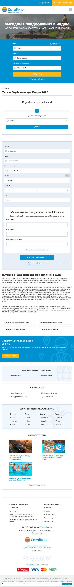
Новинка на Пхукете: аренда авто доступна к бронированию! (19, 457)
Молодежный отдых (49, 393)
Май (13, 424)
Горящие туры (49, 514)
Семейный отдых (17, 393)
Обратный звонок (46, 527)
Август (28, 424)
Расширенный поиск (37, 79)
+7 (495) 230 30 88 (43, 3)
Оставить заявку (10, 356)
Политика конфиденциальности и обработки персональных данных (21, 515)
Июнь (28, 418)
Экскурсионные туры (19, 397)
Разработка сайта (32, 565)
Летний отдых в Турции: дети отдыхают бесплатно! (20, 479)
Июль (28, 421)
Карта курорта (46, 375)
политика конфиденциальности (42, 578)
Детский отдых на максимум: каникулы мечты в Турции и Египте (53, 457)
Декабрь (59, 418)
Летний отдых (49, 521)
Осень (42, 414)
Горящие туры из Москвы (35, 546)
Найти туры (37, 74)
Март (14, 418)
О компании (13, 508)
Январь (58, 421)
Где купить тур (37, 533)
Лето (27, 414)
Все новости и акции (37, 485)
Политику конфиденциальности (38, 263)
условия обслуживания (59, 578)
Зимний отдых (49, 518)
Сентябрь (44, 418)
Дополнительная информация (37, 250)
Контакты (12, 511)
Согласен (67, 584)
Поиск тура (48, 508)
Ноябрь (44, 424)
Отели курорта (16, 375)
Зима (57, 414)
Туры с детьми (47, 397)
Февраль (59, 424)
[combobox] (52, 44)
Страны (47, 511)
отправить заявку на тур (37, 257)
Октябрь (44, 421)
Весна (13, 414)
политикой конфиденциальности (46, 584)
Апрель (14, 421)
